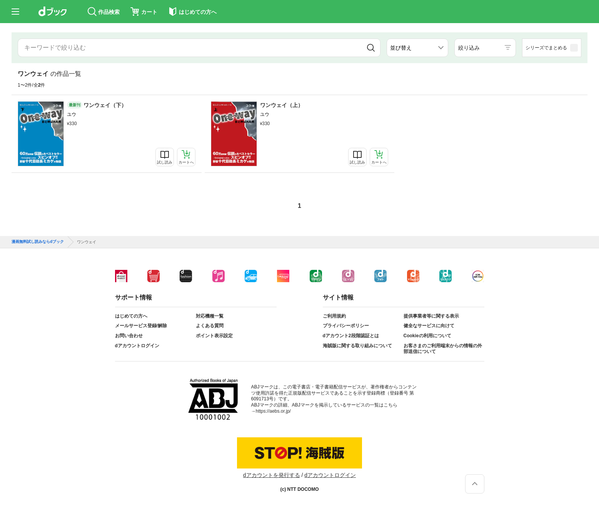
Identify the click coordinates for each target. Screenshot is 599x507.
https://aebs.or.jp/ (273, 411)
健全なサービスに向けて (429, 325)
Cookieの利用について (427, 335)
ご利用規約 (334, 316)
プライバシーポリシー (346, 325)
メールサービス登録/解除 (141, 325)
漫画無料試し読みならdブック (38, 242)
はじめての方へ (131, 316)
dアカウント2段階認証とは (351, 335)
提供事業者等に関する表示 (431, 316)
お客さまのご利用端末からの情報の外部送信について (443, 349)
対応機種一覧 (210, 316)
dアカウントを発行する (271, 475)
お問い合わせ (129, 335)
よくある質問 (210, 325)
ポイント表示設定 (214, 335)
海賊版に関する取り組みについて (357, 345)
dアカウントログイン (137, 345)
